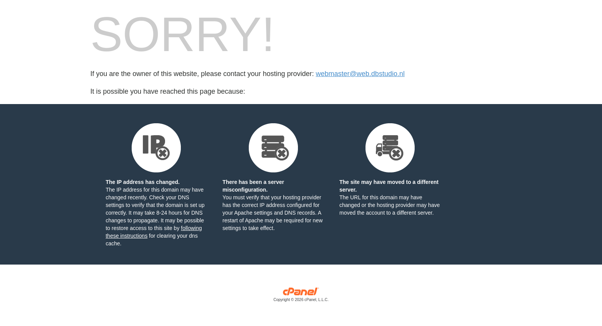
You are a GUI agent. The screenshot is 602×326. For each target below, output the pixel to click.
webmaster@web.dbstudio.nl (360, 74)
